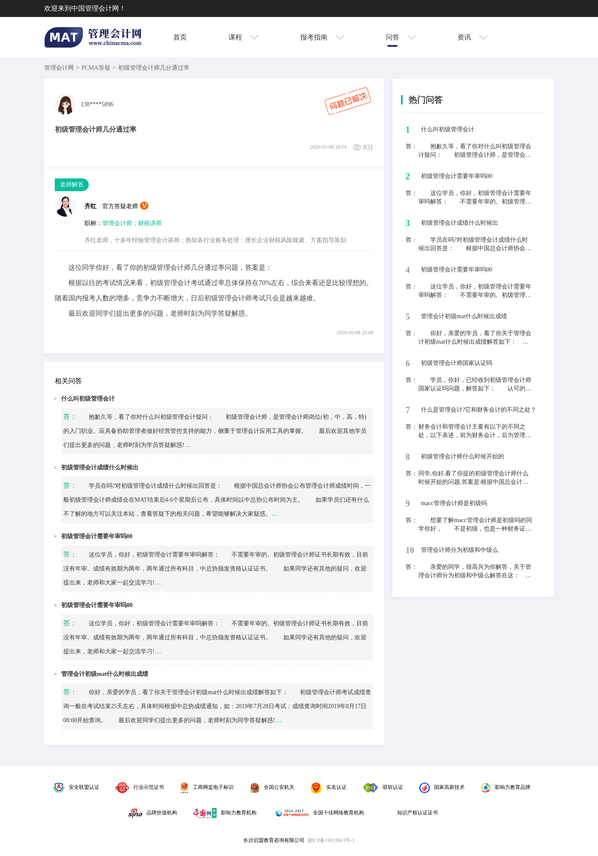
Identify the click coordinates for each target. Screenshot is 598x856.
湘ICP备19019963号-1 (331, 840)
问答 (401, 37)
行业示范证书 (140, 787)
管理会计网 (59, 68)
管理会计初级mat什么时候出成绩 (104, 674)
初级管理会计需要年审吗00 (97, 536)
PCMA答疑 (96, 68)
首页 (180, 37)
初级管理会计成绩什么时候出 (99, 467)
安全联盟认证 (76, 787)
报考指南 (322, 37)
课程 (243, 37)
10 (410, 550)
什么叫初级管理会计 (88, 399)
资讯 (472, 37)
